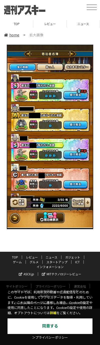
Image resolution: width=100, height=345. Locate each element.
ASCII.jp (26, 274)
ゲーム (17, 262)
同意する (50, 326)
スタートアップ (56, 262)
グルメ (34, 262)
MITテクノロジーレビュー (61, 274)
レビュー (50, 24)
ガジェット (72, 257)
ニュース (83, 24)
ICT (77, 262)
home (11, 34)
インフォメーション (50, 267)
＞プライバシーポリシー (50, 337)
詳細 (53, 313)
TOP (17, 24)
